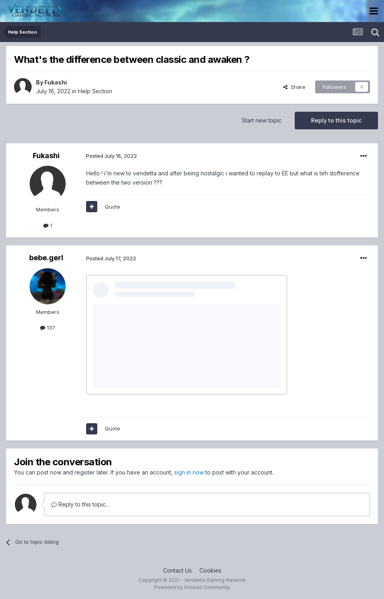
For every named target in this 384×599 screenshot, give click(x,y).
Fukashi (55, 82)
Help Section (95, 91)
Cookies (210, 570)
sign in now (189, 472)
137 (47, 327)
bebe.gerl (46, 257)
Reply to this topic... (80, 504)
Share (294, 87)
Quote (112, 206)
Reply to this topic (336, 120)
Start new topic (261, 120)
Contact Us (177, 570)
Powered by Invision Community (192, 587)
